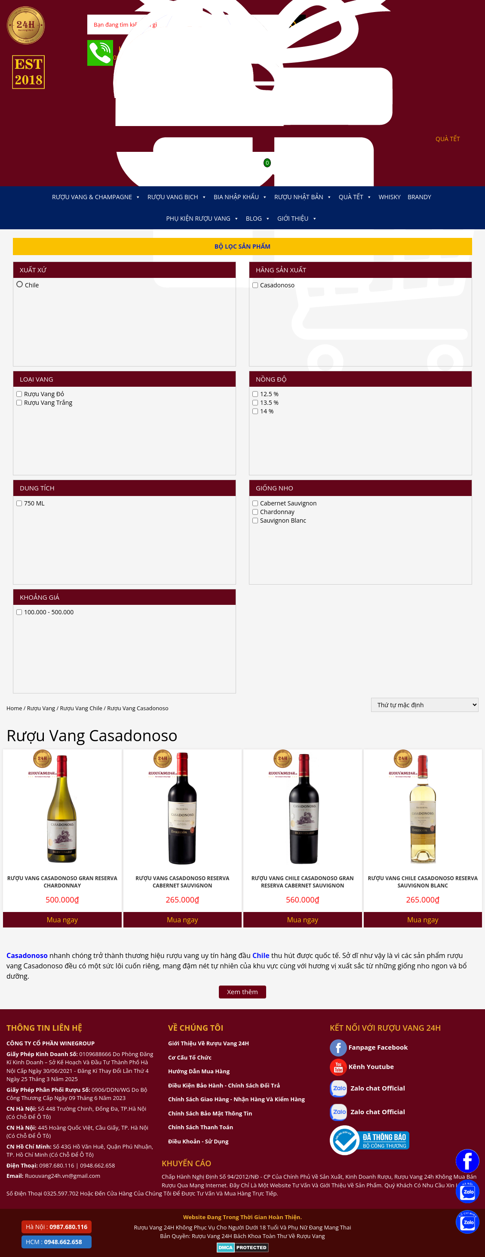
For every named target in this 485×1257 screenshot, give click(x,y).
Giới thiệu (297, 218)
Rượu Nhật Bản (303, 197)
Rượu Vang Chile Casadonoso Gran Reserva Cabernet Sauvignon (303, 529)
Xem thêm (242, 639)
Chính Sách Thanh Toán (200, 774)
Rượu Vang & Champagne (96, 197)
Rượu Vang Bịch (177, 197)
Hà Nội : (56, 1227)
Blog (258, 218)
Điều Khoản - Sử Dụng (198, 788)
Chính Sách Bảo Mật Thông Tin (210, 760)
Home (14, 355)
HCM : (54, 1242)
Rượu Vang (41, 355)
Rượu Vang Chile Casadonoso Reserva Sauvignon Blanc (423, 529)
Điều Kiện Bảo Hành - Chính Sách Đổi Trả (224, 732)
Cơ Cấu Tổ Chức (190, 705)
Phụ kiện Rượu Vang (202, 218)
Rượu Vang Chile (81, 355)
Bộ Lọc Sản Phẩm (243, 246)
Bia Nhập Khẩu (240, 197)
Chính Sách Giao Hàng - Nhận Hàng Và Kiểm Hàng (236, 746)
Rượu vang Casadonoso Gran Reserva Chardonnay (62, 529)
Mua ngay (62, 567)
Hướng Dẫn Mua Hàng (199, 718)
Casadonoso (27, 602)
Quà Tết (355, 197)
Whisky (390, 197)
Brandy (419, 197)
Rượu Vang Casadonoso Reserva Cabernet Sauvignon (182, 529)
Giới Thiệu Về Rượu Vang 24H (208, 690)
